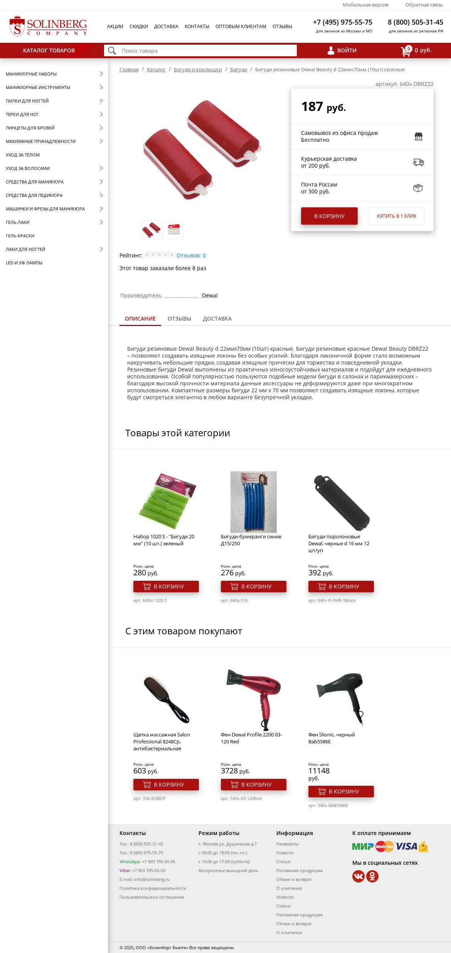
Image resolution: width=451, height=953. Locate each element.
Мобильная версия (366, 4)
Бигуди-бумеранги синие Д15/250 (251, 540)
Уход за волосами (28, 168)
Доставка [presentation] (217, 318)
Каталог (156, 69)
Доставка (166, 26)
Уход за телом (23, 155)
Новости (285, 853)
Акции (115, 26)
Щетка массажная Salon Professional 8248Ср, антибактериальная (161, 741)
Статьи (283, 861)
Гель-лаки (17, 222)
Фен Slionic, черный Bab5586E (331, 738)
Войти (347, 50)
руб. (416, 51)
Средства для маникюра (35, 182)
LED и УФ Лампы (24, 263)
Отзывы (282, 26)
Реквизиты (287, 844)
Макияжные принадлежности (41, 141)
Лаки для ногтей (25, 249)
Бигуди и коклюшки (198, 69)
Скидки (139, 26)
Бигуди (238, 69)
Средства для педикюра (34, 195)
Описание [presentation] (140, 318)
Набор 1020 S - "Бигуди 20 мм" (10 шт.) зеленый (163, 540)
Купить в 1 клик (396, 216)
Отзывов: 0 (191, 255)
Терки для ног (22, 114)
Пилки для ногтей (27, 101)
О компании (289, 888)
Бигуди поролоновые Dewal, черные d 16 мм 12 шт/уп (338, 543)
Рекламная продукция (299, 870)
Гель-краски (20, 236)
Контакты (197, 26)
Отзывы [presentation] (179, 318)
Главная (129, 69)
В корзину (329, 216)
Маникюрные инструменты (38, 87)
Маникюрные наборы (31, 74)
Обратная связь (424, 4)
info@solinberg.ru (152, 879)
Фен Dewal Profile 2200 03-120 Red (251, 738)
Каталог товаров (49, 50)
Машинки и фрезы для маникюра (45, 209)
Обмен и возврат (294, 879)
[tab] (140, 319)
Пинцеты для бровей (30, 128)
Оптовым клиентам (240, 26)
